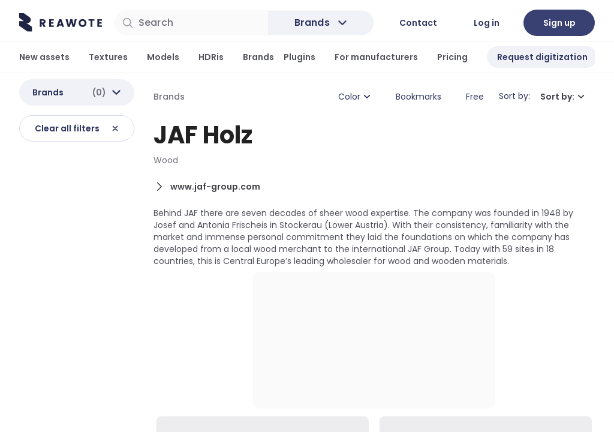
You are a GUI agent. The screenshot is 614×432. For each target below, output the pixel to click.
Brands (258, 57)
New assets (44, 57)
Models (163, 57)
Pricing (452, 57)
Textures (108, 57)
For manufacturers (376, 57)
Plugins (299, 57)
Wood (166, 162)
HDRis (211, 57)
